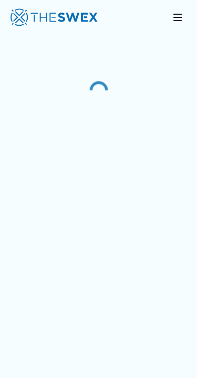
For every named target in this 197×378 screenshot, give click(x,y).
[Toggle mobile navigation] (177, 17)
